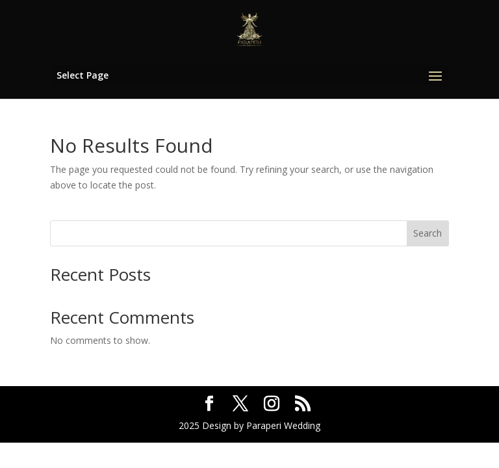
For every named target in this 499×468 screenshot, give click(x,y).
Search (427, 233)
